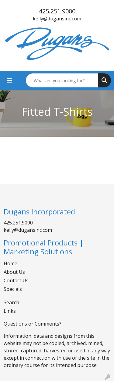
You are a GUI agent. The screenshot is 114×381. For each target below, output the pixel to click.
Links (10, 311)
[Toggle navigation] (9, 80)
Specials (13, 289)
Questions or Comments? (32, 323)
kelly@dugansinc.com (57, 18)
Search (11, 302)
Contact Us (16, 280)
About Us (14, 272)
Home (10, 263)
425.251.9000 (57, 11)
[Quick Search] (62, 80)
